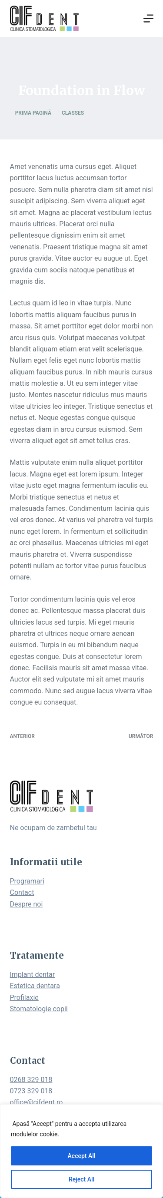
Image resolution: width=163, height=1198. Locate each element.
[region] (81, 1151)
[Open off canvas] (148, 18)
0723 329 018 (31, 1091)
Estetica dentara (35, 986)
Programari (27, 881)
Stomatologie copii (39, 1009)
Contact (22, 892)
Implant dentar (32, 974)
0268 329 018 (31, 1080)
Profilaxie (24, 997)
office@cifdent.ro (36, 1102)
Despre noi (26, 904)
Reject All (81, 1179)
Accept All (82, 1155)
